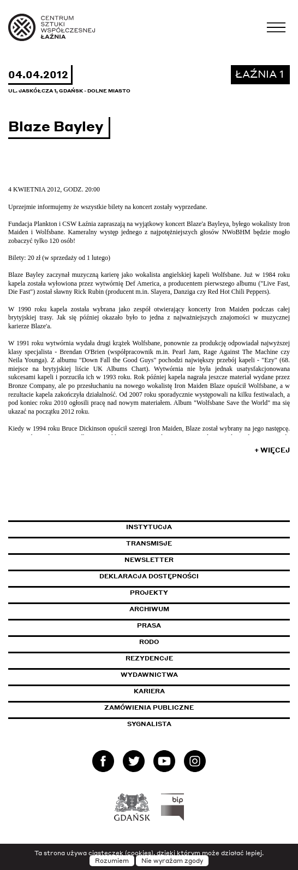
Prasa (149, 625)
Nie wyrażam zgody (172, 861)
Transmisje (195, 543)
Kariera (149, 691)
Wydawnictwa (149, 674)
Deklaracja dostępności (149, 576)
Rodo (149, 642)
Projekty (149, 592)
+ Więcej (272, 450)
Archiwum (149, 609)
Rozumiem (112, 861)
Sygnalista (149, 724)
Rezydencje (149, 658)
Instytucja (149, 527)
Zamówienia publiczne (173, 707)
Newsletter (149, 560)
